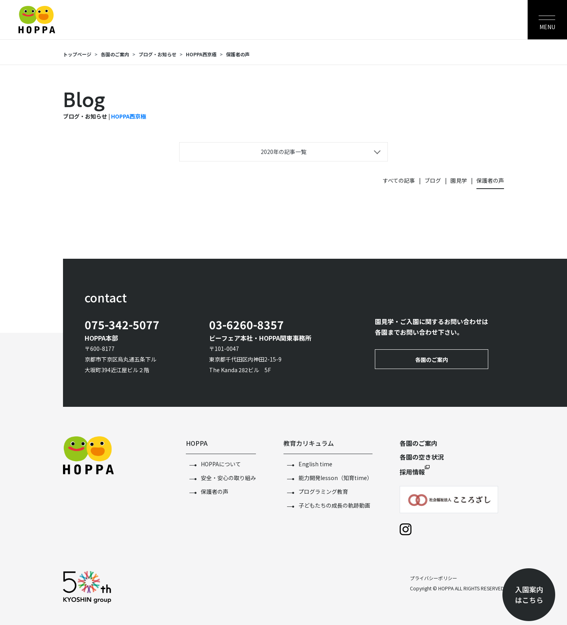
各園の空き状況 (422, 457)
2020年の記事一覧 (283, 152)
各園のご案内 (115, 54)
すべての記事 (399, 180)
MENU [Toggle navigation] (547, 27)
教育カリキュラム (309, 443)
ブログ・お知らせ (157, 54)
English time (315, 464)
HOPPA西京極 (201, 54)
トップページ (77, 54)
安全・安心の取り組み (228, 478)
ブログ (432, 180)
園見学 (458, 180)
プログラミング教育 (323, 491)
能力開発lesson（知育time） (335, 478)
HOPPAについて (221, 464)
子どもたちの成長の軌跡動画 (334, 505)
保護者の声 (238, 54)
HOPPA (197, 443)
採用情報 (412, 472)
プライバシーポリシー (433, 578)
